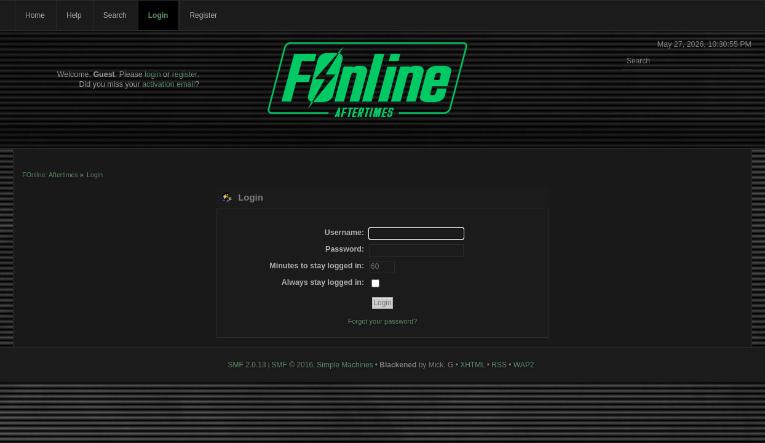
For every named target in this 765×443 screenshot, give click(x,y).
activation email (168, 84)
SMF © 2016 (293, 365)
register (184, 74)
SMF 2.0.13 (247, 365)
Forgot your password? (383, 321)
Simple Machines (345, 365)
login (153, 74)
